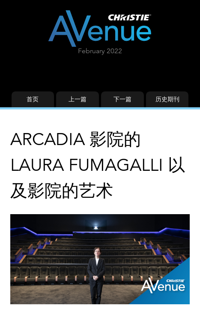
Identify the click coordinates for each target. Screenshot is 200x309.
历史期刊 (167, 99)
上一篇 (78, 99)
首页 (33, 99)
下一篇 (122, 99)
